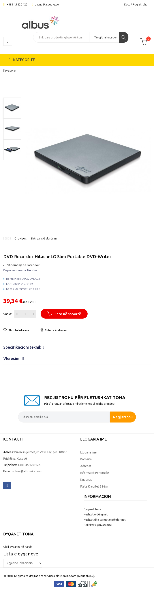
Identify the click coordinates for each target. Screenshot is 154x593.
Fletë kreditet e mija (94, 486)
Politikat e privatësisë (98, 524)
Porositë (86, 459)
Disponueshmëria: (14, 270)
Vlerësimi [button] (13, 358)
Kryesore (9, 70)
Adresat (85, 466)
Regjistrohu (123, 417)
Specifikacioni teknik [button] (24, 347)
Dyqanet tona (92, 509)
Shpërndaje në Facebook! (23, 265)
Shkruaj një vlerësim (44, 238)
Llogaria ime (88, 452)
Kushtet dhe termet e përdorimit (105, 519)
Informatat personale (94, 473)
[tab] (77, 347)
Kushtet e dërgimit (96, 514)
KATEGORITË (22, 60)
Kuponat (86, 479)
